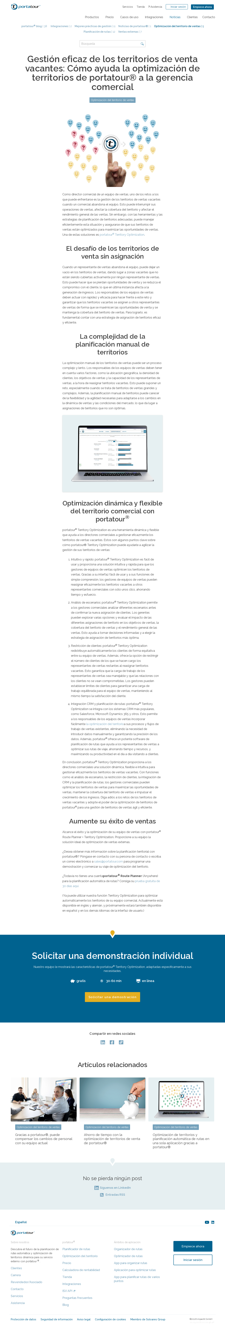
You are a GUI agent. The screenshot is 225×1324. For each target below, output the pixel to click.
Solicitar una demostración (113, 997)
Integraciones (71, 1284)
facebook (112, 1042)
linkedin (212, 1222)
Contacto (17, 1289)
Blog (65, 1305)
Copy (121, 1042)
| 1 (134, 26)
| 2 (61, 26)
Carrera (16, 1275)
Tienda (141, 6)
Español (21, 1222)
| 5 (179, 26)
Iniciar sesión (192, 1260)
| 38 (34, 26)
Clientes (16, 1268)
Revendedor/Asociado (26, 1282)
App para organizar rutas (130, 1263)
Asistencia (155, 6)
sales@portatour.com (108, 861)
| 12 (99, 31)
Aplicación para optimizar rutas (135, 1270)
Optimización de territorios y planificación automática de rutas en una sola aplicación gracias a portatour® (181, 1141)
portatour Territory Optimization (122, 234)
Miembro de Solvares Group (147, 1319)
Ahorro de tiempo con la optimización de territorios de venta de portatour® (112, 1139)
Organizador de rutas (128, 1249)
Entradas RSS (115, 1194)
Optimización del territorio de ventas (112, 100)
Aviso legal (84, 1319)
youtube (207, 1222)
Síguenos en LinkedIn (115, 1187)
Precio (66, 1263)
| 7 (130, 31)
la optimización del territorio (105, 724)
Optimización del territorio (80, 1256)
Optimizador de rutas (128, 1256)
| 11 (95, 26)
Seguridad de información (57, 1319)
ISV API (67, 1291)
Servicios (127, 6)
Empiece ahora (202, 6)
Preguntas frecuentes (77, 1298)
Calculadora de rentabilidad (81, 1270)
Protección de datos (23, 1319)
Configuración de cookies (110, 1319)
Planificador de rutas (76, 1249)
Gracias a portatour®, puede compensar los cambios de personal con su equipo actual (43, 1139)
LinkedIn (103, 1042)
